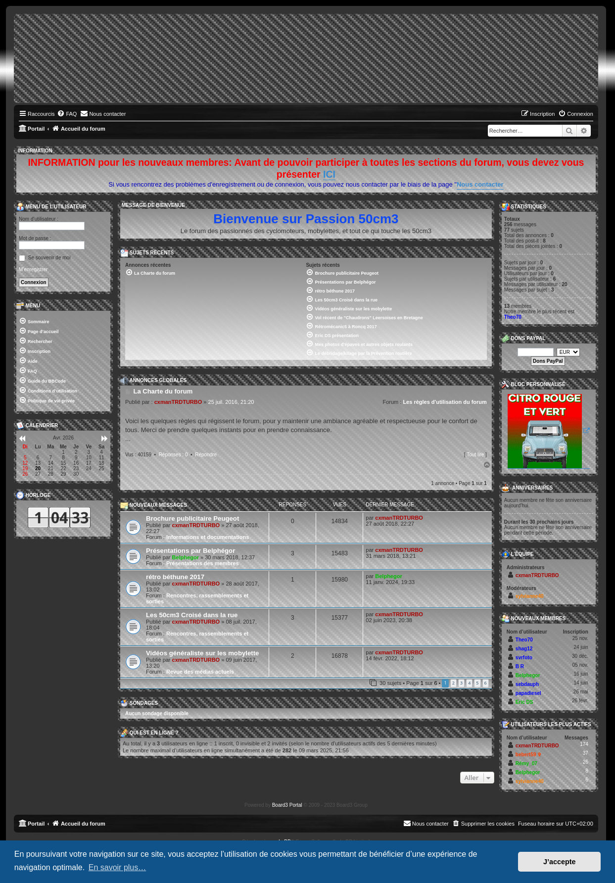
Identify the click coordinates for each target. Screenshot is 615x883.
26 (585, 762)
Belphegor (185, 557)
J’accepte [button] (559, 862)
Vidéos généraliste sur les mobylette (202, 653)
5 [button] (477, 683)
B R (520, 666)
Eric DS (524, 702)
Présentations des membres (202, 563)
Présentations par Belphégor (190, 550)
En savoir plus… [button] (117, 867)
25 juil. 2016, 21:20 (231, 402)
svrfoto (524, 657)
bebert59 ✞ (528, 754)
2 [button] (453, 683)
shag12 (524, 648)
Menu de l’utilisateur (51, 207)
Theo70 (512, 317)
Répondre (206, 454)
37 (585, 753)
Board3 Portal (287, 805)
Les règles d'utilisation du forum (444, 402)
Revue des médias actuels (200, 672)
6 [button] (485, 683)
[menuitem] (67, 114)
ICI (329, 174)
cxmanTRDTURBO (178, 402)
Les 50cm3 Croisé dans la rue (191, 615)
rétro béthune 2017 (175, 577)
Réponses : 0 (173, 454)
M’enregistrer (33, 269)
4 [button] (469, 683)
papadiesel (528, 693)
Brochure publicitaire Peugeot (192, 518)
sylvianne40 (530, 596)
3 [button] (461, 683)
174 (584, 744)
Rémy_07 (526, 763)
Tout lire (475, 454)
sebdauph (527, 684)
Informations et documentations (207, 537)
